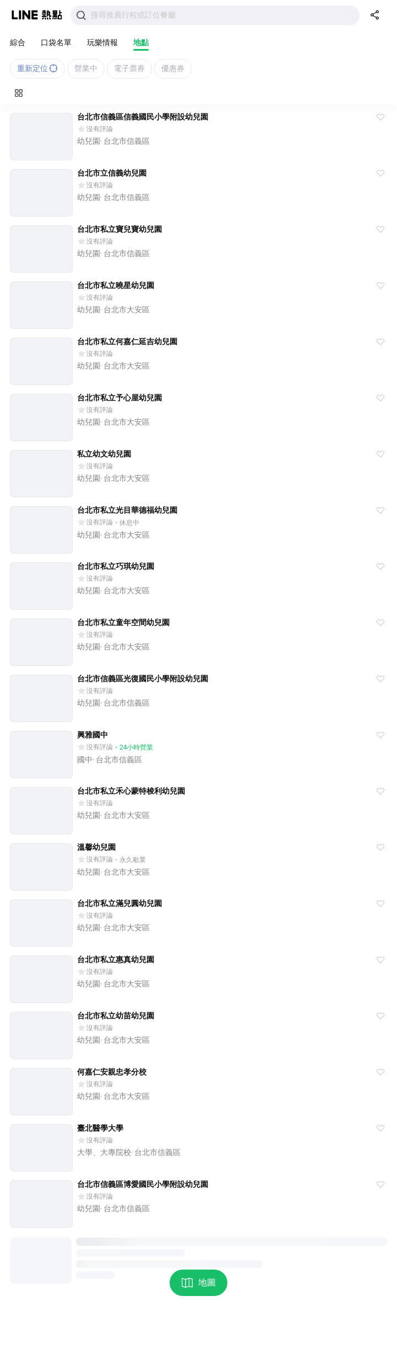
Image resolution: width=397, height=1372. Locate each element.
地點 (141, 42)
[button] (380, 117)
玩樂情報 (102, 42)
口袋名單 (56, 42)
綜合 (17, 42)
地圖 (198, 1282)
